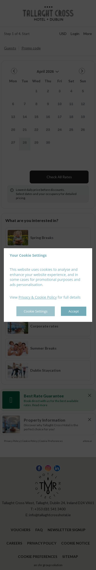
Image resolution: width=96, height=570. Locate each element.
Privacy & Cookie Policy (37, 297)
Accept (73, 311)
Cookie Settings (35, 311)
